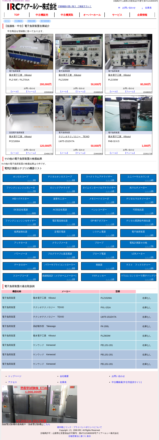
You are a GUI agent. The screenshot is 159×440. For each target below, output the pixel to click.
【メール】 (14, 91)
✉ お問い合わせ (126, 7)
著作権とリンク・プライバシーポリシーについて (79, 427)
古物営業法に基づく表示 (79, 436)
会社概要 (64, 376)
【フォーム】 (31, 91)
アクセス (12, 382)
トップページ (14, 376)
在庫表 (147, 7)
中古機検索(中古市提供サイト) (127, 382)
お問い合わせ (118, 376)
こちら (47, 424)
